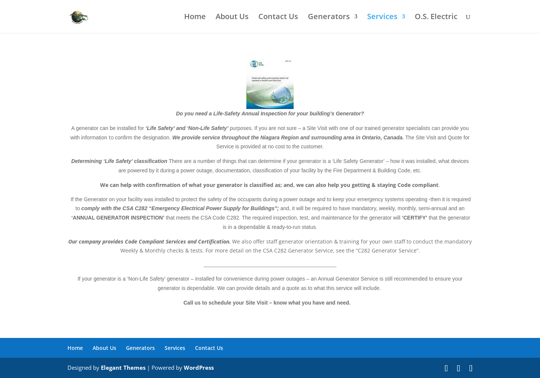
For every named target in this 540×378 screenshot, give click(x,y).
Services (382, 17)
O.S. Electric (436, 17)
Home (195, 17)
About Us (232, 17)
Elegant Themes (123, 367)
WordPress (199, 367)
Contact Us (278, 17)
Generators (329, 17)
